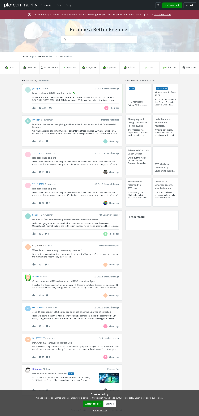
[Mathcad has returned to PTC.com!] (138, 192)
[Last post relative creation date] (114, 107)
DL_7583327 (38, 338)
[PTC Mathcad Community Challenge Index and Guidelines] (165, 160)
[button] (99, 410)
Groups (69, 5)
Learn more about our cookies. (149, 398)
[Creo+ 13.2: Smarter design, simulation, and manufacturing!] (165, 192)
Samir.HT (36, 215)
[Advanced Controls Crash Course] (138, 160)
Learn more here (162, 14)
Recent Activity (29, 80)
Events (59, 5)
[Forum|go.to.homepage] (20, 5)
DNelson (36, 120)
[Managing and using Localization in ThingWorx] (138, 129)
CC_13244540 (38, 246)
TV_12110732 (38, 153)
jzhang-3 (36, 89)
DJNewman (37, 369)
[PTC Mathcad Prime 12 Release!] (138, 98)
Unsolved (44, 80)
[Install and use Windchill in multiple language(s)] (165, 129)
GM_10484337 (38, 307)
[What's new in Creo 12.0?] (165, 98)
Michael (35, 277)
